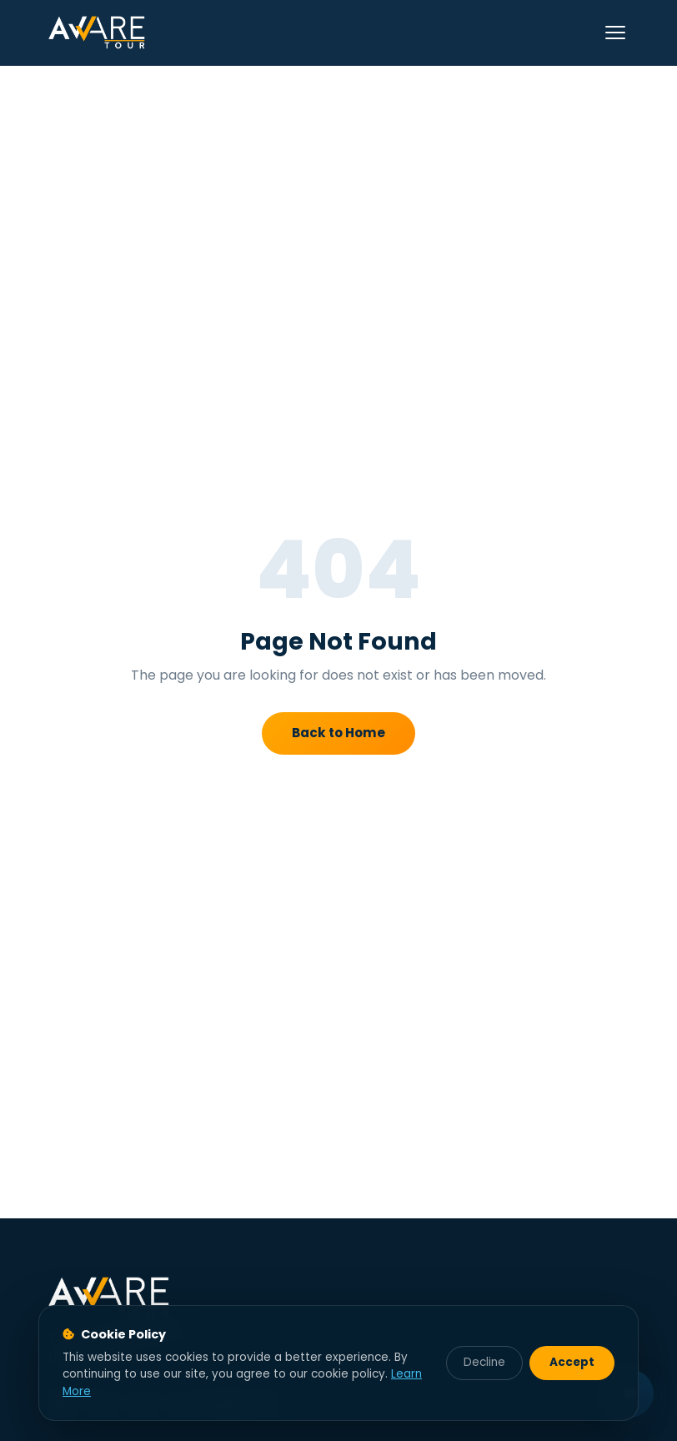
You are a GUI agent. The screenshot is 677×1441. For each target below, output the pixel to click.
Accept (571, 1362)
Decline (484, 1362)
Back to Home (338, 732)
